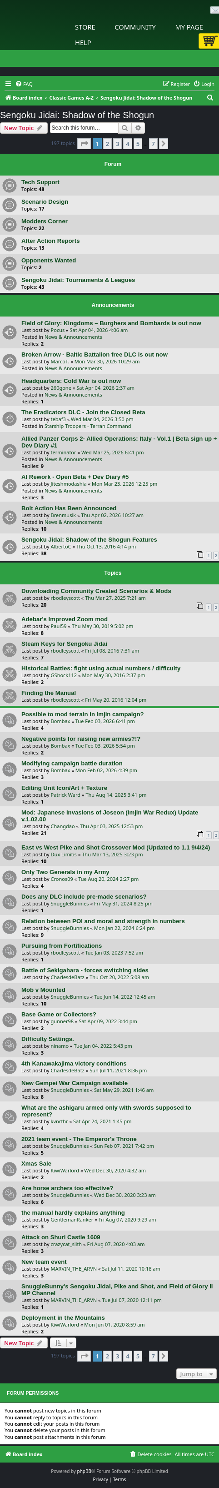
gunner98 (62, 1021)
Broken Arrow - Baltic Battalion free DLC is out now (94, 354)
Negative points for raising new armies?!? (80, 738)
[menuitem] (24, 84)
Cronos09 (62, 878)
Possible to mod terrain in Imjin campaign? (82, 714)
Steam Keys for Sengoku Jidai (64, 643)
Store (85, 26)
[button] (84, 143)
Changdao (63, 826)
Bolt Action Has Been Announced (68, 508)
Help (83, 42)
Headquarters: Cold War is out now (71, 380)
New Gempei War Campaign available (74, 1083)
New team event (44, 1261)
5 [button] (137, 144)
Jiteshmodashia (69, 483)
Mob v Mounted (43, 989)
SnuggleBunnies (70, 903)
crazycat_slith (66, 1244)
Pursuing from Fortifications (61, 945)
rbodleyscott (65, 597)
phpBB (84, 1471)
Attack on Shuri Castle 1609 (60, 1237)
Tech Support (40, 182)
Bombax (60, 721)
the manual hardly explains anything (73, 1212)
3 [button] (117, 144)
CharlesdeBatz (68, 977)
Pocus (58, 330)
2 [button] (107, 144)
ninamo (60, 1045)
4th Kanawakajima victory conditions (74, 1063)
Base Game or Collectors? (58, 1014)
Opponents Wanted (48, 260)
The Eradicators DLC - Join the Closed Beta (83, 412)
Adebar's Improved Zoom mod (64, 619)
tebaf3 (58, 419)
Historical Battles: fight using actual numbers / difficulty (100, 668)
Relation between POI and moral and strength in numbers (103, 921)
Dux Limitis (64, 854)
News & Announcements (73, 336)
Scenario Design (44, 201)
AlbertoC (61, 546)
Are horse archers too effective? (67, 1188)
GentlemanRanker (72, 1219)
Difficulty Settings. (47, 1039)
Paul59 (59, 626)
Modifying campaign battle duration (72, 763)
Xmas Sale (36, 1163)
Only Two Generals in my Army (65, 872)
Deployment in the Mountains (63, 1317)
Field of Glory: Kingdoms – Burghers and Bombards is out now (111, 323)
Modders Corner (44, 221)
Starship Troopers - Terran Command (88, 425)
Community (134, 26)
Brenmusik (63, 515)
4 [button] (127, 144)
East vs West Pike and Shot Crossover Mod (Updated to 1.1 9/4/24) (115, 847)
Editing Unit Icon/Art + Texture (64, 787)
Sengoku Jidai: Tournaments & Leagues (78, 279)
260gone (61, 387)
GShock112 (64, 675)
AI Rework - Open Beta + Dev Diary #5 (75, 476)
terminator (63, 452)
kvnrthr (59, 1121)
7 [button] (153, 144)
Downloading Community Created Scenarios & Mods (96, 591)
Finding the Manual (48, 692)
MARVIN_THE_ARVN (74, 1268)
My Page (189, 26)
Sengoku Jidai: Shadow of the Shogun (77, 115)
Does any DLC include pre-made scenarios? (84, 896)
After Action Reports (50, 240)
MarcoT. (60, 361)
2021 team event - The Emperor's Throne (79, 1139)
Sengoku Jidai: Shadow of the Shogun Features (89, 539)
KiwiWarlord (65, 1170)
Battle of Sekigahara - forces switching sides (85, 970)
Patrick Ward (65, 794)
